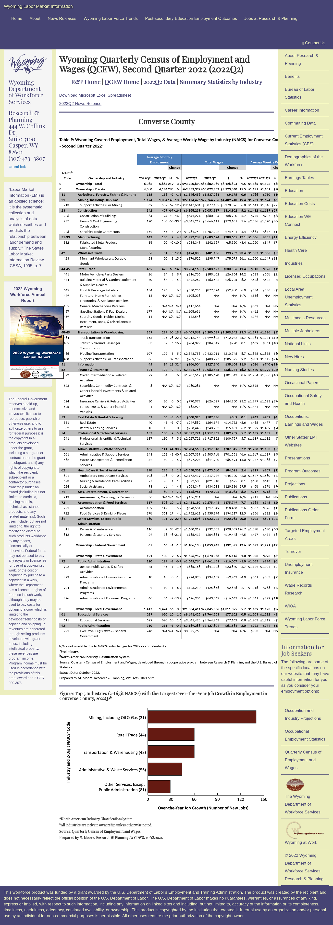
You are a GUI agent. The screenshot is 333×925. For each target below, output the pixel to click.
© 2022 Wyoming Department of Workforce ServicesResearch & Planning (304, 867)
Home (16, 18)
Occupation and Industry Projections (303, 714)
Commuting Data (300, 123)
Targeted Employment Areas (305, 534)
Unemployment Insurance (299, 568)
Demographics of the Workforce (304, 161)
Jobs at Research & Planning (270, 18)
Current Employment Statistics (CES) (304, 140)
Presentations (297, 458)
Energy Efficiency (301, 237)
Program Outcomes (303, 471)
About (35, 18)
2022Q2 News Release (80, 103)
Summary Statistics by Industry (221, 82)
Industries (294, 263)
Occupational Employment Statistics (305, 735)
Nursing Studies (299, 369)
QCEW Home (122, 82)
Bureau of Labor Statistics (299, 93)
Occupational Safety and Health (303, 399)
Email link (17, 166)
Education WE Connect (298, 220)
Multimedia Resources (305, 318)
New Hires (294, 356)
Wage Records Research (298, 589)
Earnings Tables (299, 177)
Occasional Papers (302, 382)
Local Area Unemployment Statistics (299, 297)
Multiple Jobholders (303, 331)
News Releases (62, 18)
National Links (298, 344)
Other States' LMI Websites (301, 441)
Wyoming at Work (305, 833)
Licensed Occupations (305, 276)
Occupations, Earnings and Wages (304, 420)
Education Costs (300, 203)
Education (294, 190)
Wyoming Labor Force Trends (111, 18)
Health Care (296, 250)
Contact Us (313, 43)
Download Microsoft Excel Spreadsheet (95, 95)
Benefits (292, 76)
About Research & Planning (301, 59)
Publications (296, 497)
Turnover (293, 551)
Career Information (302, 110)
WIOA (290, 606)
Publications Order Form (302, 514)
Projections (295, 484)
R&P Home (85, 82)
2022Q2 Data (159, 82)
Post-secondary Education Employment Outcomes (191, 18)
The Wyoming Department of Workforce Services (303, 795)
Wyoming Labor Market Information (38, 6)
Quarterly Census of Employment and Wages (303, 760)
